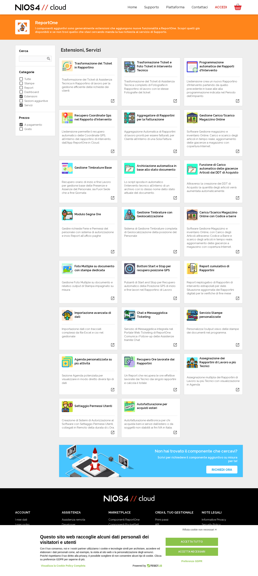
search (48, 59)
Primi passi (161, 519)
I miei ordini (22, 524)
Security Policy (211, 524)
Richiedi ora (222, 469)
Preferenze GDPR (191, 561)
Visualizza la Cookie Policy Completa (63, 565)
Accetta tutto (192, 541)
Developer (68, 524)
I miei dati (21, 519)
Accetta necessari (191, 551)
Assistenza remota (73, 519)
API (157, 524)
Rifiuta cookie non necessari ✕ (200, 529)
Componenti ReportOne (124, 519)
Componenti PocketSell (123, 524)
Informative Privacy (214, 519)
